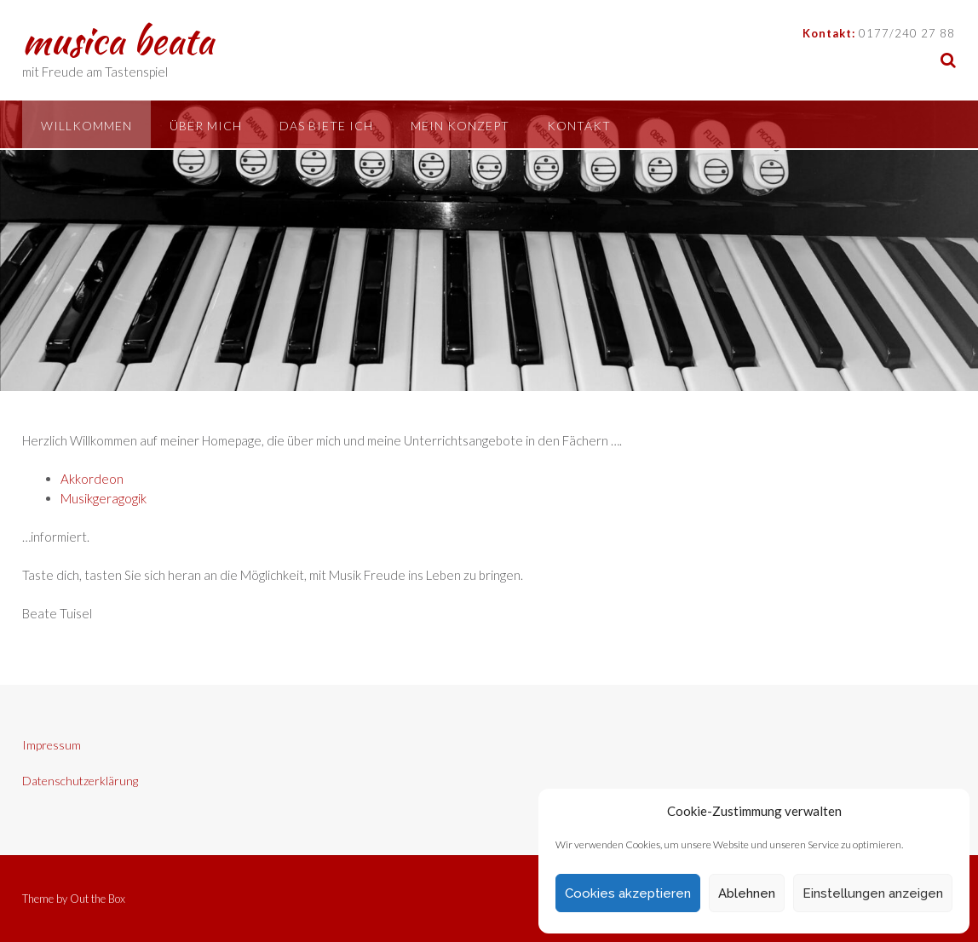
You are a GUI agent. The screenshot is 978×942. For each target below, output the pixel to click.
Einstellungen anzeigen (873, 893)
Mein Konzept (460, 125)
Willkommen (86, 125)
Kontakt (579, 125)
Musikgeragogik (103, 498)
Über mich (206, 125)
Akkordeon (92, 478)
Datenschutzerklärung (80, 780)
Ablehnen (746, 893)
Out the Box (97, 898)
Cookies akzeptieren (628, 893)
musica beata (118, 40)
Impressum (51, 745)
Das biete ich (326, 125)
